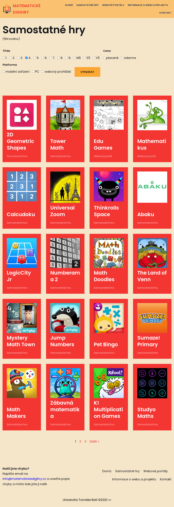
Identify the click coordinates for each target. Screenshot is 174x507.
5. (36, 58)
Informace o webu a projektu (148, 5)
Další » (94, 441)
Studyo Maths (146, 413)
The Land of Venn (152, 276)
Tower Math (58, 145)
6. (44, 58)
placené (111, 58)
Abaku (145, 214)
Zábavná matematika (65, 410)
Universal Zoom (62, 211)
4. (28, 58)
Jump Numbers (62, 341)
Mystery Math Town (21, 341)
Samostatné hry (87, 5)
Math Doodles (104, 276)
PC (35, 72)
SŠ (87, 58)
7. (52, 58)
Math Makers (16, 413)
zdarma (128, 58)
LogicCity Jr (19, 276)
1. (5, 58)
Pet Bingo (106, 344)
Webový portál (102, 156)
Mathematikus (151, 145)
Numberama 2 (65, 276)
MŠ (77, 58)
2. (12, 58)
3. (20, 58)
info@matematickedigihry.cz (24, 479)
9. (68, 58)
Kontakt (165, 12)
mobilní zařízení (16, 72)
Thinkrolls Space (106, 211)
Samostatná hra (16, 156)
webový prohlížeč (56, 72)
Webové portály (113, 5)
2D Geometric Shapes (20, 141)
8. (60, 58)
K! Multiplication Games (108, 410)
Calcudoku (21, 214)
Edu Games (104, 145)
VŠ (96, 58)
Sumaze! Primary (148, 341)
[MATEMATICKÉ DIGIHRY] (29, 9)
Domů (69, 5)
